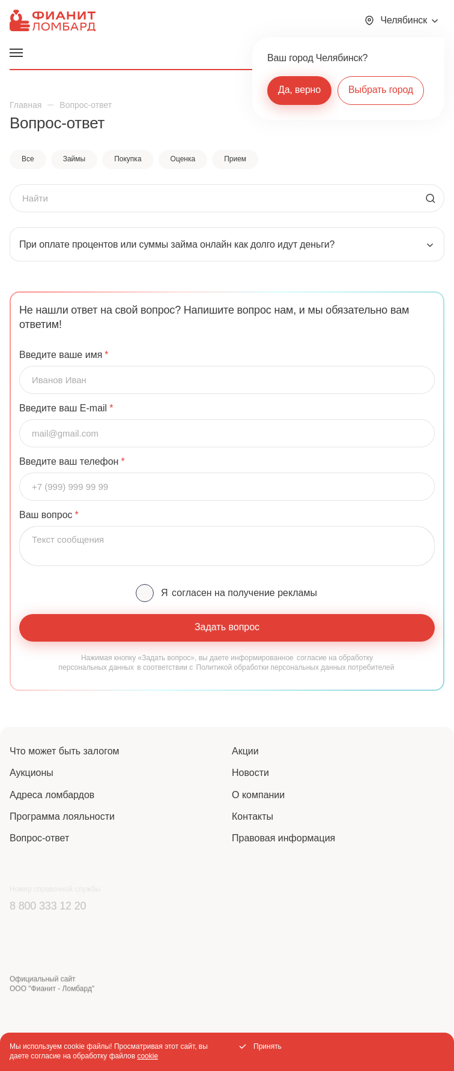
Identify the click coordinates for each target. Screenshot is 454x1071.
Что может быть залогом (65, 751)
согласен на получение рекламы (244, 593)
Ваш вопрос (46, 515)
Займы (74, 159)
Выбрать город (380, 90)
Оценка (183, 159)
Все (28, 159)
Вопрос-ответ (39, 838)
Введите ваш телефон (68, 462)
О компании (258, 795)
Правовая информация (283, 838)
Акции (245, 751)
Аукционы (31, 773)
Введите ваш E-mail (63, 408)
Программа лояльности (62, 816)
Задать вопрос (227, 627)
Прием (235, 159)
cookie (147, 1056)
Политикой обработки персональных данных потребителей (295, 667)
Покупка (127, 159)
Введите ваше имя (60, 355)
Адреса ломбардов (52, 795)
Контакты (252, 816)
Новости (250, 773)
